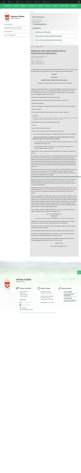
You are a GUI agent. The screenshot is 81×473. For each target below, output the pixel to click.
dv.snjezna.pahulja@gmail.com (40, 24)
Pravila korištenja (37, 312)
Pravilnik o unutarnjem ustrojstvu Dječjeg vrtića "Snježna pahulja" (48, 36)
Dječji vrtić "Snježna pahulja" (38, 16)
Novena (54, 312)
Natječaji (48, 5)
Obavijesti (41, 5)
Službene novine (64, 5)
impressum (44, 312)
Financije (16, 5)
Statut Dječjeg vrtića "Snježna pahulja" (43, 31)
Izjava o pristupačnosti (9, 35)
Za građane (73, 5)
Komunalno (24, 5)
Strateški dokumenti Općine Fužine (13, 27)
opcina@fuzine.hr (23, 299)
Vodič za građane (8, 24)
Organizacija (8, 5)
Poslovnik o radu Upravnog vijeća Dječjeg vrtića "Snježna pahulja (48, 40)
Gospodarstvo (32, 5)
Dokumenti (55, 5)
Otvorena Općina (8, 31)
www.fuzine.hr (39, 240)
